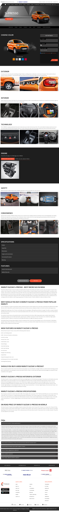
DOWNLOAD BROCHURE (23, 280)
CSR (55, 4)
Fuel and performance (7, 257)
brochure (31, 492)
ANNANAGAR (47, 496)
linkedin (37, 504)
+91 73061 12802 (49, 1)
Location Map (32, 490)
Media (52, 4)
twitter (21, 504)
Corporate (9, 4)
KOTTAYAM (46, 486)
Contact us (55, 1)
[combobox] (49, 50)
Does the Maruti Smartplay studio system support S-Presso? (29, 446)
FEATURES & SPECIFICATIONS (46, 27)
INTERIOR (20, 27)
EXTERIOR (16, 27)
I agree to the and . (48, 53)
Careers (31, 484)
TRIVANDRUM (47, 484)
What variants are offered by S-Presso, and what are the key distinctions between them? (29, 443)
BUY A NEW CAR (7, 465)
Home (16, 484)
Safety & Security (5, 272)
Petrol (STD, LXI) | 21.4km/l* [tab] (8, 158)
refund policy (32, 496)
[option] (10, 84)
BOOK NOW (36, 280)
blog (30, 486)
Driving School (42, 4)
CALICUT (46, 492)
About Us (17, 486)
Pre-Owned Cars (37, 4)
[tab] (13, 59)
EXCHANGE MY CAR (22, 465)
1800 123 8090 (42, 1)
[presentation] (47, 56)
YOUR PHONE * (43, 43)
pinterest (44, 504)
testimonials (32, 488)
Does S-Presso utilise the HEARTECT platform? (29, 458)
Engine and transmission (7, 254)
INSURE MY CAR (37, 465)
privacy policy (32, 498)
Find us (12, 4)
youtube (29, 504)
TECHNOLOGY (25, 27)
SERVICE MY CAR (52, 465)
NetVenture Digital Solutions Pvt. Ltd (49, 508)
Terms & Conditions (48, 53)
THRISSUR (46, 490)
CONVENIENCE (39, 27)
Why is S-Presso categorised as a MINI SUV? (29, 450)
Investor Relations (48, 4)
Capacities (4, 248)
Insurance (28, 4)
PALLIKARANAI (47, 498)
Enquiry (17, 494)
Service (24, 4)
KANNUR (46, 494)
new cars (16, 4)
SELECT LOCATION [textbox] (44, 50)
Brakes (3, 245)
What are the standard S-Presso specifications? (29, 423)
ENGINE (30, 27)
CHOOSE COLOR (11, 27)
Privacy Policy (54, 53)
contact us (18, 496)
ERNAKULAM (47, 488)
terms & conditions (33, 494)
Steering (4, 259)
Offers (32, 4)
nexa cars (17, 490)
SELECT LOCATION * (44, 48)
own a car (17, 488)
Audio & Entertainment (7, 269)
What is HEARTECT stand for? (29, 454)
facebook (14, 504)
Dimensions (4, 251)
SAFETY (34, 27)
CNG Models (18, 492)
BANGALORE (47, 500)
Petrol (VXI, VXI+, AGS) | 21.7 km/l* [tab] (22, 158)
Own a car (21, 4)
